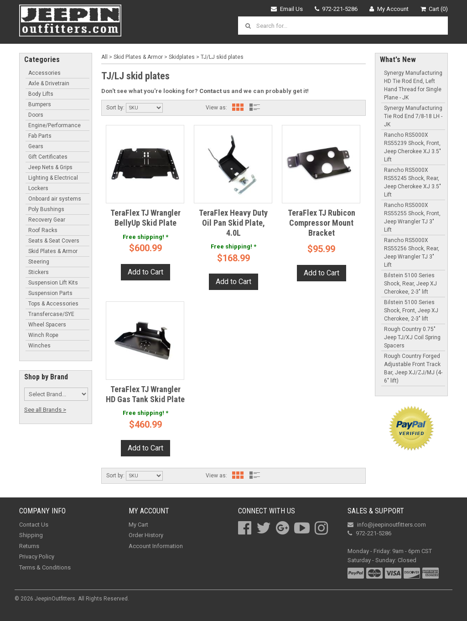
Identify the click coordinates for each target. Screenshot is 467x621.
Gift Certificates (47, 157)
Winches (39, 345)
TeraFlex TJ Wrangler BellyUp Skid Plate (145, 218)
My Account (389, 8)
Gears (35, 146)
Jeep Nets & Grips (50, 167)
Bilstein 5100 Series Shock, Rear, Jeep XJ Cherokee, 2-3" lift (410, 283)
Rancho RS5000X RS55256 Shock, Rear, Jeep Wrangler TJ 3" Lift (411, 252)
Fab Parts (40, 136)
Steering (38, 262)
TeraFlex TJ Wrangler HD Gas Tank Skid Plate (145, 394)
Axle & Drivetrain (48, 83)
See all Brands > (45, 409)
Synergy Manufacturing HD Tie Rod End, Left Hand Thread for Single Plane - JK (413, 85)
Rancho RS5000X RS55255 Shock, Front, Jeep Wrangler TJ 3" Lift (412, 217)
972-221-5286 (336, 8)
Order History (146, 535)
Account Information (156, 546)
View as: (216, 107)
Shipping (31, 535)
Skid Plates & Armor (53, 251)
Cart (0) (434, 8)
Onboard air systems (54, 199)
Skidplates (182, 57)
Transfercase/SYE (51, 314)
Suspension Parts (50, 293)
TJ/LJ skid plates (222, 57)
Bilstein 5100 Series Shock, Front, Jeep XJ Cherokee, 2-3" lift (411, 310)
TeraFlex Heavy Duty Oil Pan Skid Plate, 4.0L (233, 222)
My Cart (138, 524)
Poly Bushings (46, 209)
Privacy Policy (36, 556)
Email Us (287, 8)
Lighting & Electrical (53, 178)
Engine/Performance (54, 125)
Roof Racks (42, 230)
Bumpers (39, 104)
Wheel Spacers (47, 324)
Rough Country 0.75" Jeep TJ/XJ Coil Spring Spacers (412, 337)
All (104, 57)
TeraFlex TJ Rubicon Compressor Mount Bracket (321, 222)
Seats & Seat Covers (53, 241)
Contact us (214, 91)
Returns (29, 546)
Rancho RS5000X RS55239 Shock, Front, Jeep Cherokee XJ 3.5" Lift (412, 147)
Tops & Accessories (53, 303)
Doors (35, 115)
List (255, 107)
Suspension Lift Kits (53, 282)
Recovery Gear (46, 220)
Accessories (44, 73)
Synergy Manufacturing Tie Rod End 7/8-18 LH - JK (413, 116)
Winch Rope (43, 335)
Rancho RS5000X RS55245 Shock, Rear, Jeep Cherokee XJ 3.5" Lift (412, 182)
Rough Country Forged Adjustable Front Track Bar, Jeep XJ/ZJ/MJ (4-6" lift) (413, 368)
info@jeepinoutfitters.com (387, 524)
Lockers (38, 188)
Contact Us (33, 524)
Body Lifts (40, 94)
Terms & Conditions (45, 567)
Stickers (38, 272)
